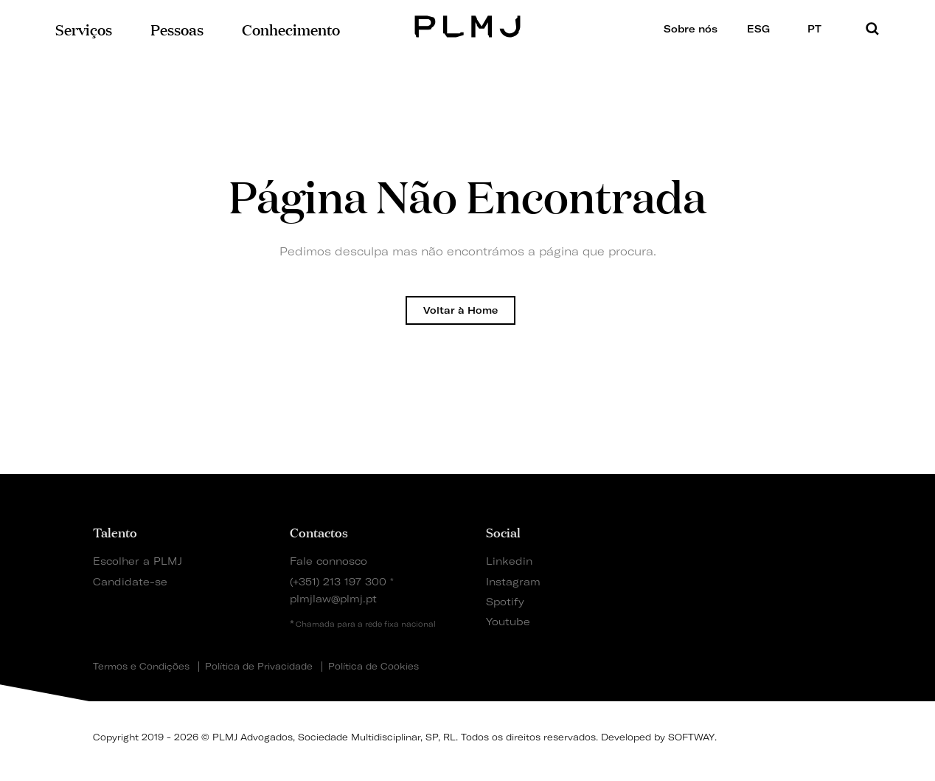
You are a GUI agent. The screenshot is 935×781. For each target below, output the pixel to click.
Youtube (508, 621)
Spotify (505, 601)
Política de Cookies (373, 666)
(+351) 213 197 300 (338, 581)
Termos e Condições (141, 666)
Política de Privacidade (259, 666)
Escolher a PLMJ (137, 560)
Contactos (319, 531)
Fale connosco (328, 560)
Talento (115, 531)
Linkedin (509, 560)
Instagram (513, 581)
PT (819, 28)
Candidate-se (130, 581)
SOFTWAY (691, 737)
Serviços (83, 28)
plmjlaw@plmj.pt (333, 598)
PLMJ (468, 25)
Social (503, 531)
